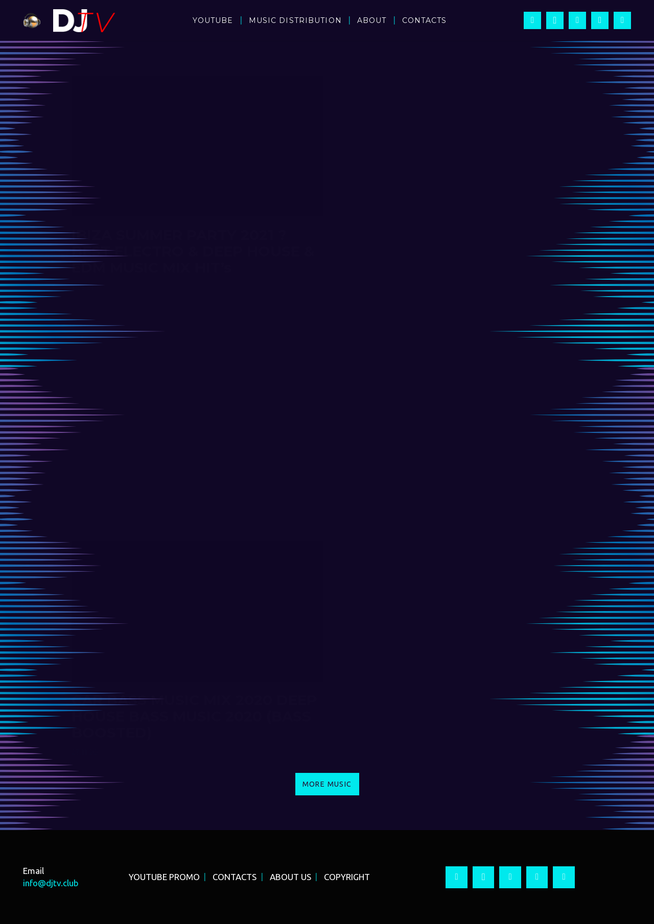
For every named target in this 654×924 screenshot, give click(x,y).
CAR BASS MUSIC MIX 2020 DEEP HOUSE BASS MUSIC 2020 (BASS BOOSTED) (194, 716)
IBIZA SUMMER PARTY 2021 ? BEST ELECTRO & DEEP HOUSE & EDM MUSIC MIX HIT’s (193, 251)
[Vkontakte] (622, 20)
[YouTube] (577, 20)
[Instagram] (555, 20)
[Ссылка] (32, 21)
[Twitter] (600, 20)
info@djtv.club (51, 883)
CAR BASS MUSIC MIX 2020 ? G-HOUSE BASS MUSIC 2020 (449, 708)
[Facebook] (532, 20)
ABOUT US (290, 877)
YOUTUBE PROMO (164, 877)
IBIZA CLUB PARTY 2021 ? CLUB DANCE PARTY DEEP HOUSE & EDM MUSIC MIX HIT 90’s (449, 251)
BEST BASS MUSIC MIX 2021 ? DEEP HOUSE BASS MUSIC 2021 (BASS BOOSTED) (187, 484)
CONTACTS (234, 877)
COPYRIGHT (347, 877)
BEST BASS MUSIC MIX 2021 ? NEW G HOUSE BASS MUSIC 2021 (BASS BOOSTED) (453, 484)
